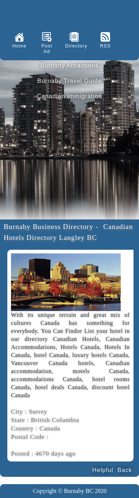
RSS (105, 46)
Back (124, 470)
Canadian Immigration (69, 96)
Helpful (102, 470)
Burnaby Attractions (69, 65)
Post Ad (46, 48)
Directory (74, 46)
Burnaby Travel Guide (69, 81)
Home (19, 46)
